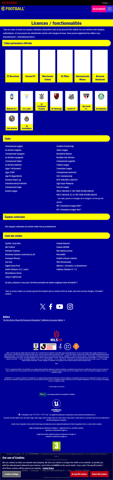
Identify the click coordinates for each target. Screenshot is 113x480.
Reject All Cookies (99, 474)
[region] (56, 466)
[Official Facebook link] (51, 307)
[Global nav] (109, 8)
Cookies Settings (11, 474)
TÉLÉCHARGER (99, 8)
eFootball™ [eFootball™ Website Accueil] (13, 9)
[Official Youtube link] (59, 306)
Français (105, 3)
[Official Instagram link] (70, 307)
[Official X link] (43, 307)
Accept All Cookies (79, 474)
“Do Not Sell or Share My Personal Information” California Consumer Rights (33, 320)
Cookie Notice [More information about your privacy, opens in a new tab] (48, 468)
